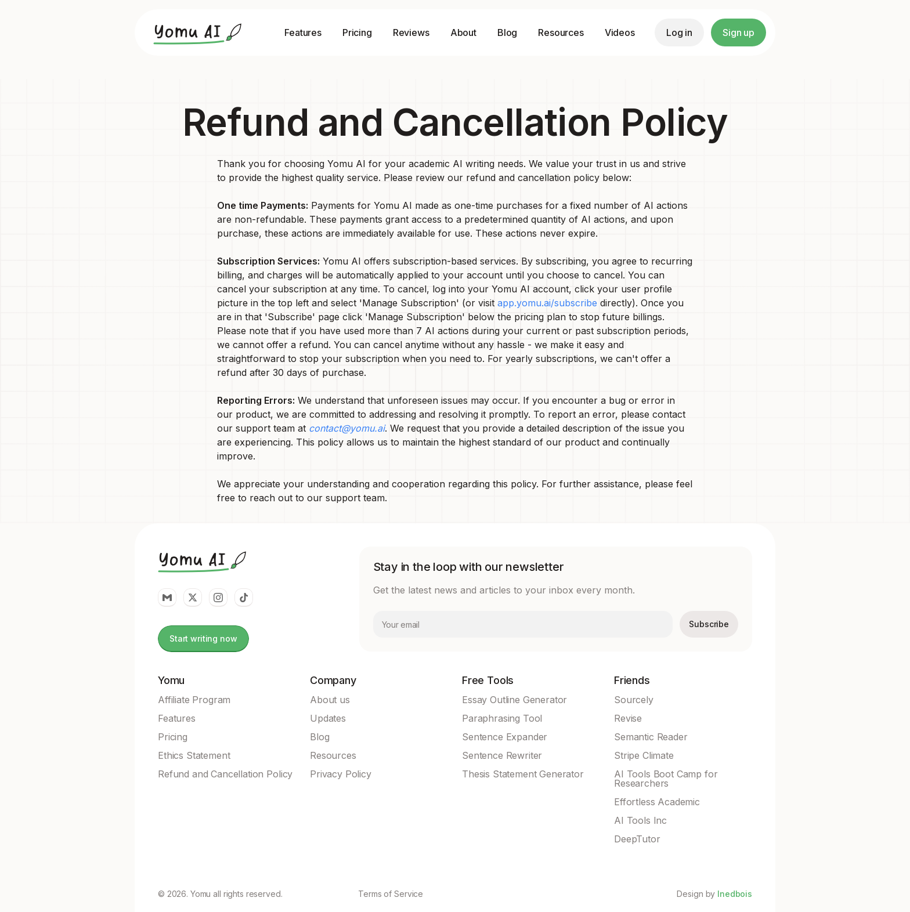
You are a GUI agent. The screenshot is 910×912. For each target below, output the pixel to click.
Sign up (738, 32)
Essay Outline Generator (514, 699)
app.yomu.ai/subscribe (547, 303)
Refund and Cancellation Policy (225, 774)
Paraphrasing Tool (502, 718)
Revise (628, 718)
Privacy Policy (340, 774)
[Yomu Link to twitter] (192, 597)
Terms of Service (390, 894)
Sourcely (633, 699)
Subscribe (709, 624)
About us (330, 699)
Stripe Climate (644, 755)
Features (303, 32)
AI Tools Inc (640, 820)
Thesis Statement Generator (523, 774)
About (463, 32)
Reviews (411, 32)
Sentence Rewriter (502, 755)
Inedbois (734, 894)
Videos (620, 32)
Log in (679, 32)
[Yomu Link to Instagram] (218, 597)
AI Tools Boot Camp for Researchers (665, 778)
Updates (328, 718)
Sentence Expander (504, 737)
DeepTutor (637, 839)
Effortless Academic (657, 802)
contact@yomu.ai (347, 428)
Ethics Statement (194, 755)
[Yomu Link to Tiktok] (243, 597)
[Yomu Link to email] (167, 597)
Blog (507, 32)
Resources (561, 32)
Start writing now (203, 638)
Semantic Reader (651, 737)
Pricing (357, 32)
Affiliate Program (194, 699)
